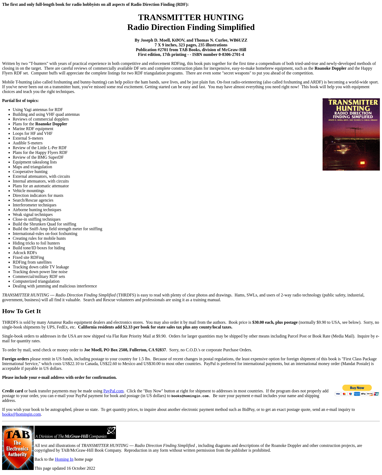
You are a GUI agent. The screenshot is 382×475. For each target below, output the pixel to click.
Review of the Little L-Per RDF (40, 147)
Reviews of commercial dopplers (41, 119)
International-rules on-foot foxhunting (45, 233)
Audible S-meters (27, 143)
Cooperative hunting (30, 171)
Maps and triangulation (32, 167)
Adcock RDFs (25, 252)
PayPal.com (113, 391)
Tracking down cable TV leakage (41, 267)
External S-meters (28, 138)
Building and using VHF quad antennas (46, 114)
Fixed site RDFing (28, 257)
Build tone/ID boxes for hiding (39, 248)
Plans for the (40, 124)
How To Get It (21, 311)
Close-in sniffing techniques (36, 219)
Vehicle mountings (29, 190)
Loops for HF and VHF (33, 133)
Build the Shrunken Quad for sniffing (44, 224)
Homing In (64, 459)
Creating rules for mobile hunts (39, 238)
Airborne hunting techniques (37, 209)
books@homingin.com (21, 414)
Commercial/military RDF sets (39, 276)
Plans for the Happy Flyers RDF (40, 152)
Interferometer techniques (35, 205)
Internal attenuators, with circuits (41, 181)
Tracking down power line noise (40, 271)
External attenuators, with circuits (41, 176)
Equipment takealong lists (35, 162)
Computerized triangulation (36, 281)
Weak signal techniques (33, 214)
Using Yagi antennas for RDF (38, 109)
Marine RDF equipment (33, 128)
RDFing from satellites (32, 262)
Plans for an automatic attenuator (41, 186)
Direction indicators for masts (38, 195)
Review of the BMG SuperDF (38, 157)
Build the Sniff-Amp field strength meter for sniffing (57, 229)
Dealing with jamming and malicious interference (55, 286)
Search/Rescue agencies (33, 200)
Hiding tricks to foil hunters (36, 243)
